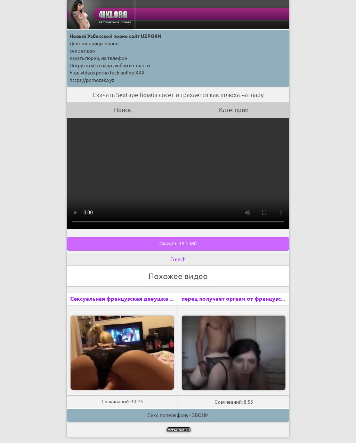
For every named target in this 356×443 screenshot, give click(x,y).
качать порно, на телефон (98, 58)
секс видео (82, 51)
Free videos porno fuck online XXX (107, 73)
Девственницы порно (94, 43)
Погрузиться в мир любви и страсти (110, 65)
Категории (234, 109)
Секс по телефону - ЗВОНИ (178, 415)
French (178, 259)
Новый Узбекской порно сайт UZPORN (115, 36)
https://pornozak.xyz (92, 80)
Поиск (122, 109)
